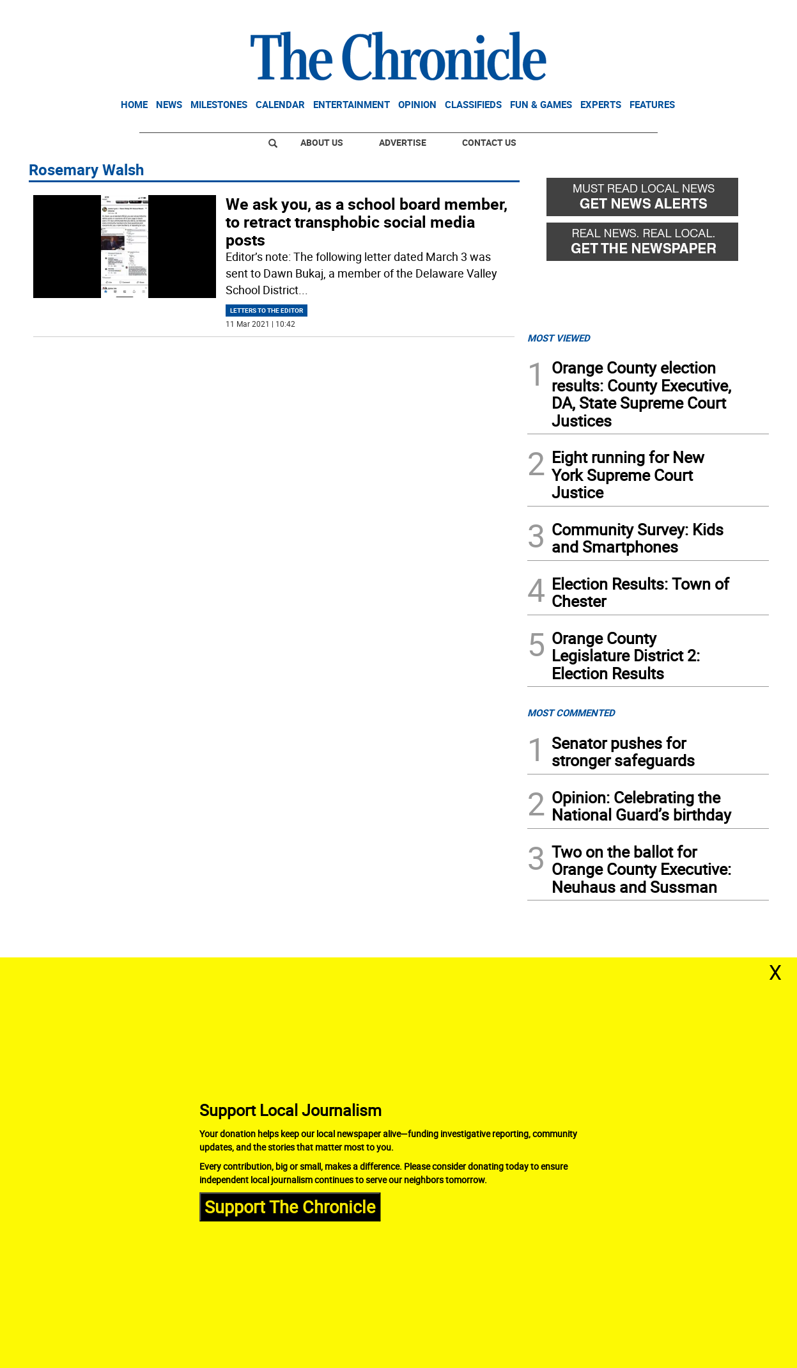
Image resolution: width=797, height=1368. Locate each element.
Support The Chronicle (290, 1206)
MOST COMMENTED (571, 712)
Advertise (402, 142)
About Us (321, 142)
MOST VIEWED (558, 337)
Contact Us (489, 142)
